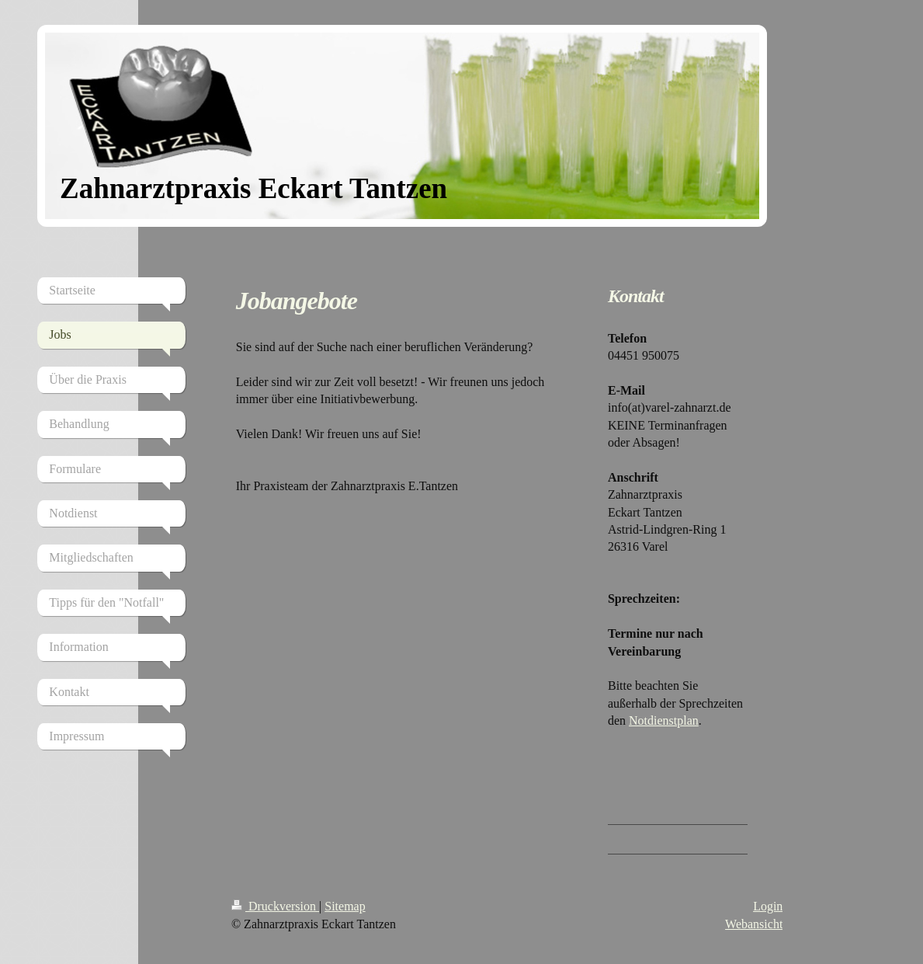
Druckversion (275, 906)
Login (767, 906)
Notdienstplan (664, 720)
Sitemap (344, 906)
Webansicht (753, 924)
